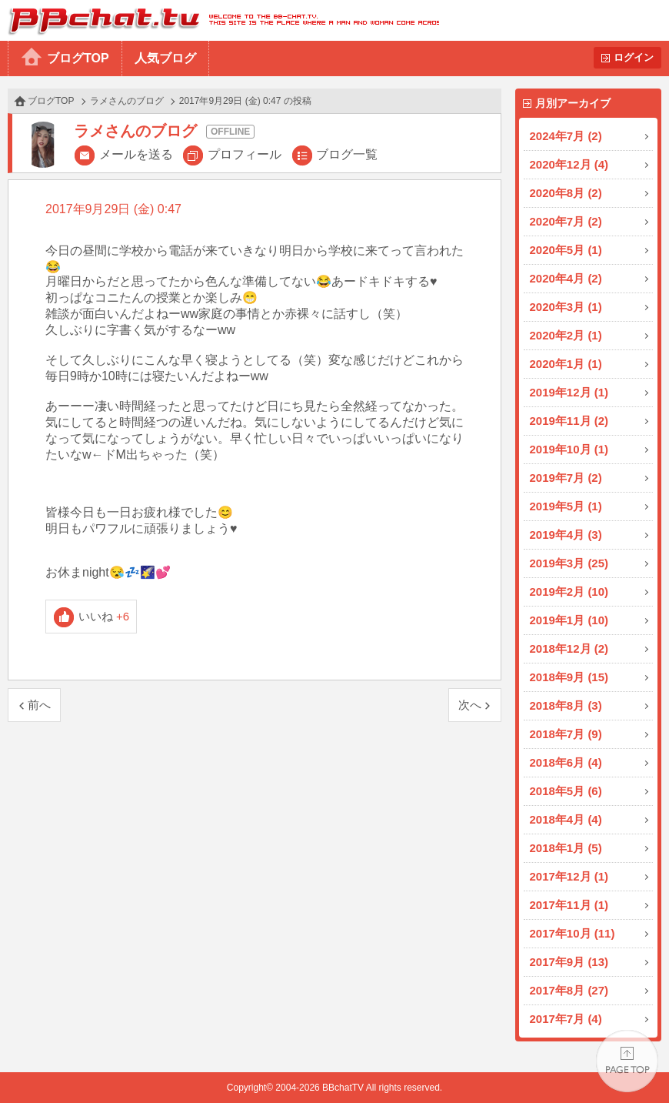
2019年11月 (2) (569, 420)
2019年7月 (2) (566, 477)
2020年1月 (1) (566, 363)
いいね (104, 616)
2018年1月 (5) (566, 847)
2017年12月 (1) (569, 876)
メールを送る (136, 154)
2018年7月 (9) (566, 733)
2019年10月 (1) (569, 449)
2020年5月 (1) (566, 249)
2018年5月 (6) (566, 790)
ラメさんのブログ (127, 100)
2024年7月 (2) (566, 135)
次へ (469, 704)
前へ (39, 704)
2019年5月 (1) (566, 506)
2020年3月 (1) (566, 306)
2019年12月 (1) (569, 392)
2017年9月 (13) (569, 961)
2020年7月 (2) (566, 221)
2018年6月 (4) (566, 762)
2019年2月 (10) (569, 591)
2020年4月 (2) (566, 278)
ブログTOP (78, 58)
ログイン (634, 57)
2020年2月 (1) (566, 335)
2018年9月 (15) (569, 677)
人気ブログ (165, 58)
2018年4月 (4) (566, 819)
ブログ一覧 (347, 154)
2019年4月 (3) (566, 534)
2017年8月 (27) (569, 990)
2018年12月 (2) (569, 648)
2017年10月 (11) (572, 933)
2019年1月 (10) (569, 620)
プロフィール (244, 154)
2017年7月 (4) (566, 1018)
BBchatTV (219, 20)
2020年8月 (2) (566, 192)
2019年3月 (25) (569, 563)
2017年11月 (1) (569, 904)
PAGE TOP (627, 1061)
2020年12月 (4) (569, 164)
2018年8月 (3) (566, 705)
